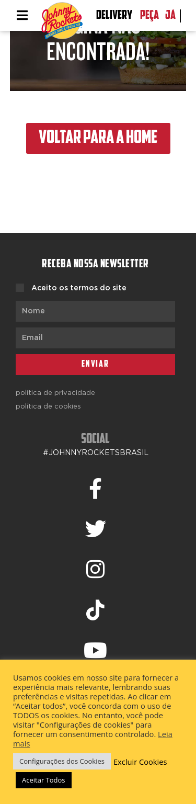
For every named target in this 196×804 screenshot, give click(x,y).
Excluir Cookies (140, 761)
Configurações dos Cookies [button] (62, 761)
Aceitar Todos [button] (43, 780)
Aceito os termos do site (78, 288)
